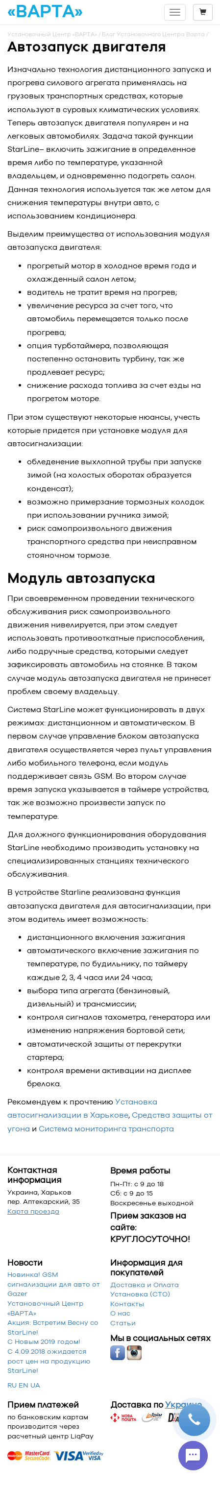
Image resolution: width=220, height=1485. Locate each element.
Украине (183, 1405)
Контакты (127, 1304)
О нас (120, 1313)
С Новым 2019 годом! (43, 1341)
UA (35, 1385)
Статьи (123, 1323)
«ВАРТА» (45, 12)
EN (23, 1385)
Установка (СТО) (140, 1294)
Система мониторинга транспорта (106, 1128)
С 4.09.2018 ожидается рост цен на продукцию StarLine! (49, 1360)
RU (12, 1385)
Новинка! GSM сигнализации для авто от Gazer (53, 1283)
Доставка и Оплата (144, 1285)
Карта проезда (33, 1211)
